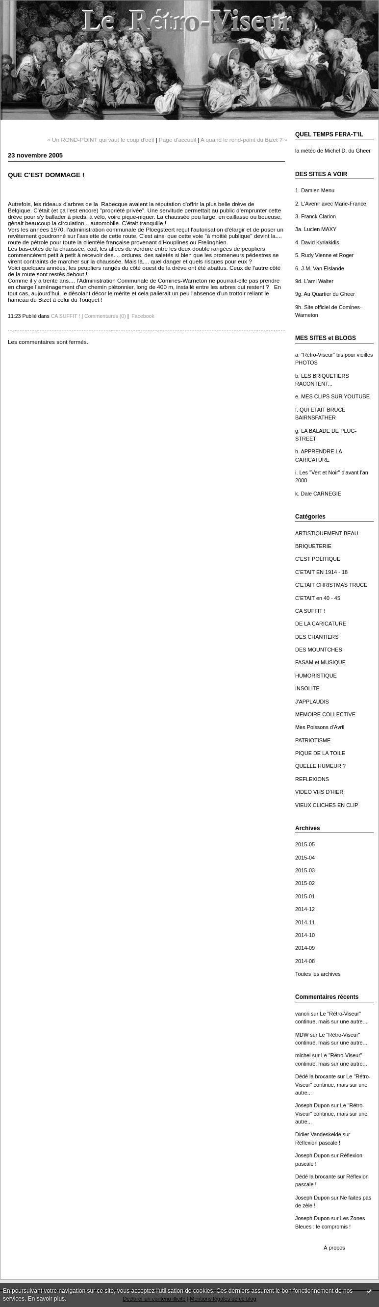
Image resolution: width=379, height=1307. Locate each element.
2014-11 (305, 922)
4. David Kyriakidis (317, 242)
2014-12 (305, 909)
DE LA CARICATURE (320, 624)
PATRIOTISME (312, 740)
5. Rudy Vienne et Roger (324, 255)
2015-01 (305, 896)
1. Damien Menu (314, 190)
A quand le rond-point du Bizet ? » (244, 139)
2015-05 (305, 844)
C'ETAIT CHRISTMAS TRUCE (331, 585)
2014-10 (305, 935)
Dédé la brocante (315, 1076)
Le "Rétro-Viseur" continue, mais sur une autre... (333, 1084)
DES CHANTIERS (316, 637)
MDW (301, 1035)
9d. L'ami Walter (314, 281)
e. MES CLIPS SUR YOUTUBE (332, 396)
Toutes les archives (318, 974)
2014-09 (305, 948)
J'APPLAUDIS (312, 702)
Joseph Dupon (312, 1105)
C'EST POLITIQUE (317, 559)
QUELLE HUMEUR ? (320, 766)
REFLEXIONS (312, 779)
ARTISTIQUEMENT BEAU (326, 533)
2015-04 (305, 858)
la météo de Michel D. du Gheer (333, 151)
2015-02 (305, 883)
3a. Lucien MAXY (315, 229)
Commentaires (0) (105, 316)
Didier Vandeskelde (318, 1134)
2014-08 (305, 961)
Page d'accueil (177, 139)
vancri (302, 1014)
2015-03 (305, 870)
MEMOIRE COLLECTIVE (325, 714)
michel (303, 1055)
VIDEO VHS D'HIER (319, 792)
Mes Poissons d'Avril (319, 727)
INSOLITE (307, 688)
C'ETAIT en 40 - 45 (317, 598)
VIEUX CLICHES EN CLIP (326, 805)
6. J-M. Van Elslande (319, 268)
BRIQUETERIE (313, 546)
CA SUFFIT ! (310, 611)
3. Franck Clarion (315, 216)
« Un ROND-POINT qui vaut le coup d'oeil (100, 139)
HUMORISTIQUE (316, 676)
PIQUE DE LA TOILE (320, 753)
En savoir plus (46, 1298)
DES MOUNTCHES (318, 650)
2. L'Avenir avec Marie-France (330, 204)
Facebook (142, 316)
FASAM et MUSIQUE (320, 662)
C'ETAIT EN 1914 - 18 (321, 572)
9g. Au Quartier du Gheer (325, 294)
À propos (334, 1248)
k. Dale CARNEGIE (318, 494)
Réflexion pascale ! (317, 1143)
